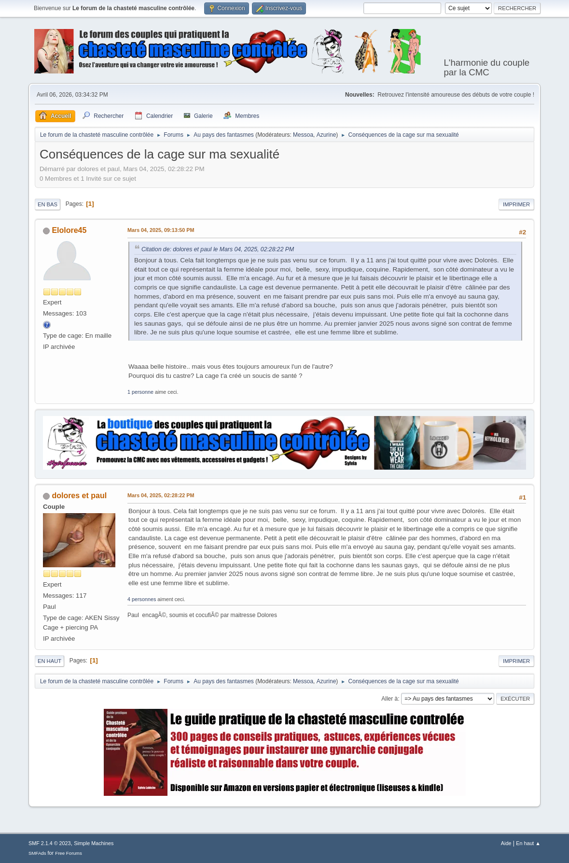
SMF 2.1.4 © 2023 (49, 843)
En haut (49, 661)
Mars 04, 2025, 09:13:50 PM (160, 230)
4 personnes (141, 599)
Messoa (303, 134)
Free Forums (68, 853)
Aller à (389, 698)
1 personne (140, 392)
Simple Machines (93, 843)
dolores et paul (79, 495)
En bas (47, 204)
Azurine (326, 134)
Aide (506, 843)
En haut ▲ (528, 843)
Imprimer (516, 204)
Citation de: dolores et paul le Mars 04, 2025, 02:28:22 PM (217, 249)
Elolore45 (69, 230)
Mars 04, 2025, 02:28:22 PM (160, 495)
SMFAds (37, 853)
